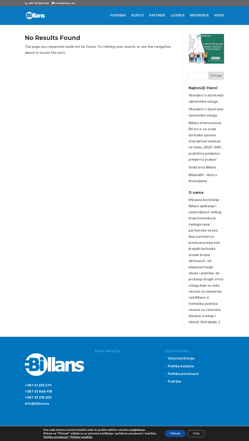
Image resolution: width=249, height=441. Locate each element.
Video (219, 15)
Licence (177, 15)
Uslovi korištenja (181, 358)
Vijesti (137, 15)
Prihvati (174, 433)
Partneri (157, 15)
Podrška (118, 15)
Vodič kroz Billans (202, 167)
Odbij (196, 433)
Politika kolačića (181, 366)
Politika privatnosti (183, 374)
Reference (199, 15)
